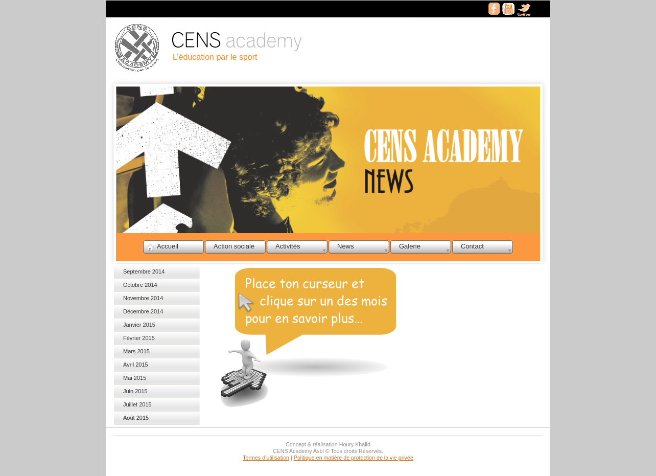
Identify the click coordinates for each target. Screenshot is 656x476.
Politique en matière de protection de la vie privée (353, 458)
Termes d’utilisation (266, 458)
